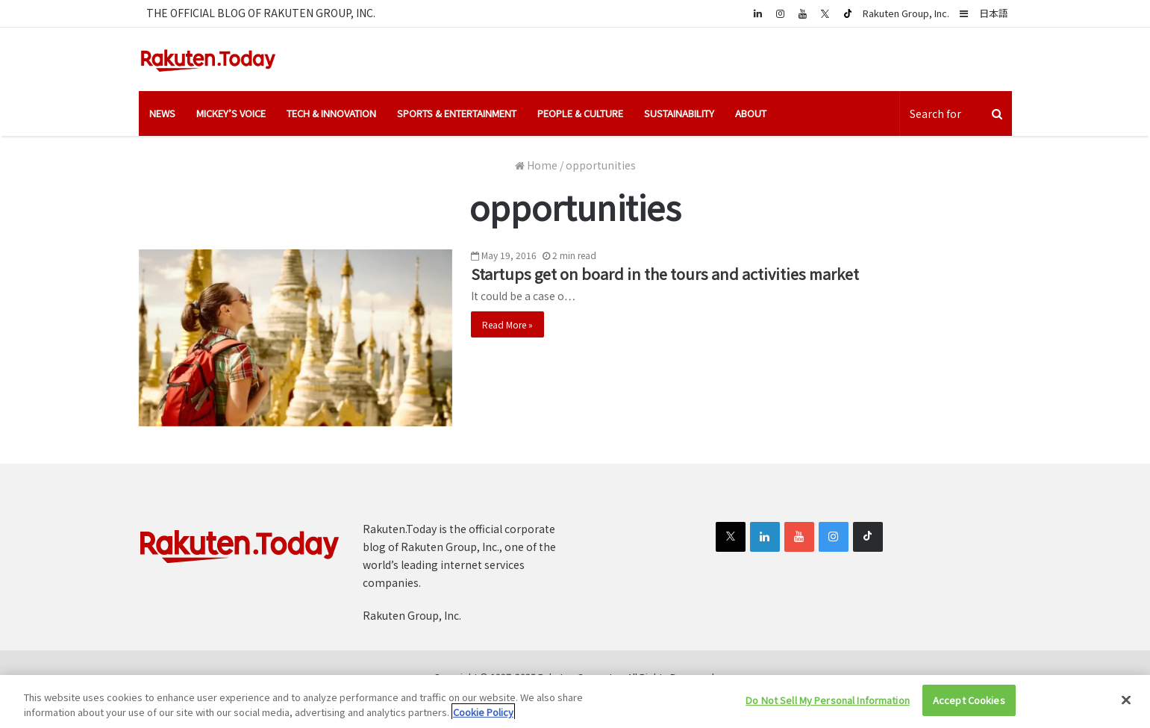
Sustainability (679, 113)
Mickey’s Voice (231, 113)
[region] (575, 701)
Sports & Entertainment (456, 113)
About (750, 113)
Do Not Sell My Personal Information (828, 700)
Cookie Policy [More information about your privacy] (483, 712)
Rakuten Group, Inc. (906, 13)
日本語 (993, 13)
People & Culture (580, 113)
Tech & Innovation (331, 113)
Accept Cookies (969, 700)
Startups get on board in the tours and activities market (665, 273)
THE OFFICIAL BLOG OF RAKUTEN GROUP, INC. (260, 12)
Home (536, 165)
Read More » (507, 324)
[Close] (1126, 699)
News (162, 113)
